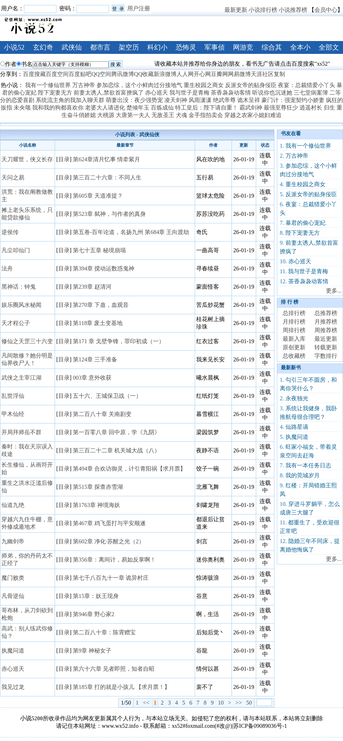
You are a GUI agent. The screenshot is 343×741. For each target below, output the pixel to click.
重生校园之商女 (204, 85)
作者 (8, 64)
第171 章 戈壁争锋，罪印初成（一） (118, 341)
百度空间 (57, 74)
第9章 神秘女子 (92, 651)
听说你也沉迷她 (272, 93)
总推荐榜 (325, 313)
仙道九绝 (12, 505)
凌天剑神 (175, 100)
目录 (64, 159)
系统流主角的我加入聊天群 (70, 100)
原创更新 (294, 347)
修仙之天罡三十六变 (27, 341)
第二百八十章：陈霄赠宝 (104, 632)
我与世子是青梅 (189, 93)
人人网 (185, 74)
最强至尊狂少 (281, 108)
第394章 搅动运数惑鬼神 (103, 268)
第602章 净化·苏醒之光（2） (108, 541)
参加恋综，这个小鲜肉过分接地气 (139, 85)
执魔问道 (12, 651)
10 (221, 703)
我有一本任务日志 (308, 465)
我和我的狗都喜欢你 (58, 108)
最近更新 (325, 339)
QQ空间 (101, 74)
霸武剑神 (250, 108)
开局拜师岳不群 (21, 432)
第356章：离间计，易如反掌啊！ (114, 560)
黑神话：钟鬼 (18, 287)
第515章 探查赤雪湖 (98, 487)
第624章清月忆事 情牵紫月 (106, 159)
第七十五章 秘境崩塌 (99, 250)
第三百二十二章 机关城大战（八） (116, 450)
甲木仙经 (12, 414)
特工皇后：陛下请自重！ (206, 108)
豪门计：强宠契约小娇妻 (293, 100)
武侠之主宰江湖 (21, 378)
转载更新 (325, 347)
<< (146, 703)
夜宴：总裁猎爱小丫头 (306, 85)
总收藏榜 (294, 356)
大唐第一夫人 (133, 115)
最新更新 (235, 10)
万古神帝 (83, 85)
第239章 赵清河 (92, 287)
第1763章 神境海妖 (96, 505)
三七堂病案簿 (311, 93)
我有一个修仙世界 (48, 85)
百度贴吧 (80, 74)
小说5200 (31, 718)
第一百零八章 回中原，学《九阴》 (116, 432)
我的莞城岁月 (302, 475)
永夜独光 (296, 398)
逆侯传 (10, 232)
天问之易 (12, 177)
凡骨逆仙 (12, 596)
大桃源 (105, 115)
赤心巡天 (156, 93)
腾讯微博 (122, 74)
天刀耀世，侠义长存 (27, 159)
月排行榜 (294, 322)
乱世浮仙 (12, 396)
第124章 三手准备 (95, 359)
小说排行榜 (263, 10)
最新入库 (294, 339)
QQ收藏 (144, 74)
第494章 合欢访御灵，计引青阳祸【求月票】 (129, 469)
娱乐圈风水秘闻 (21, 305)
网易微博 (239, 74)
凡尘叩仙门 (15, 250)
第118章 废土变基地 (98, 323)
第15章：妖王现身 (96, 596)
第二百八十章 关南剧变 (102, 414)
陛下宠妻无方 (55, 93)
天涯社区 (262, 74)
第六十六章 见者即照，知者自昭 (113, 669)
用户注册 (138, 8)
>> (238, 703)
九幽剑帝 (12, 541)
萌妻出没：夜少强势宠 (134, 100)
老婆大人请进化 (105, 108)
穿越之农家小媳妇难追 (253, 115)
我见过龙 (12, 687)
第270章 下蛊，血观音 (101, 305)
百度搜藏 (34, 74)
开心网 (202, 74)
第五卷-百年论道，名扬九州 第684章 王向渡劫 (131, 232)
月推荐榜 (325, 322)
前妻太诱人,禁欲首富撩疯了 (109, 93)
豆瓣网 (219, 74)
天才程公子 (15, 323)
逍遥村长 (310, 108)
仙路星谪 (296, 427)
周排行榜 (294, 330)
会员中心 (325, 10)
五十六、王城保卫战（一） (107, 396)
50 (249, 703)
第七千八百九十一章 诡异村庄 (111, 578)
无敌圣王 (162, 115)
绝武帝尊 (224, 100)
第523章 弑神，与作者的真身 (109, 214)
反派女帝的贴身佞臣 (251, 85)
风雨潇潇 (200, 100)
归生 (329, 108)
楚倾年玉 (137, 108)
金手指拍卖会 (206, 115)
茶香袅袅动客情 (231, 93)
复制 (279, 74)
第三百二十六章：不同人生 (107, 177)
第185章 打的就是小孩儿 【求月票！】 (121, 687)
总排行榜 (294, 313)
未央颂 (22, 108)
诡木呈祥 (248, 100)
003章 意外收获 (92, 378)
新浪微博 (165, 74)
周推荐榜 (325, 330)
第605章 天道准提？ (98, 196)
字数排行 (325, 356)
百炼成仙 (162, 108)
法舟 (7, 268)
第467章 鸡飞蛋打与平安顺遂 (109, 523)
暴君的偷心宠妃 (305, 223)
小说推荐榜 (293, 10)
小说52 (14, 47)
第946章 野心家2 (93, 614)
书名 (24, 64)
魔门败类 (12, 578)
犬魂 (181, 115)
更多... (334, 291)
